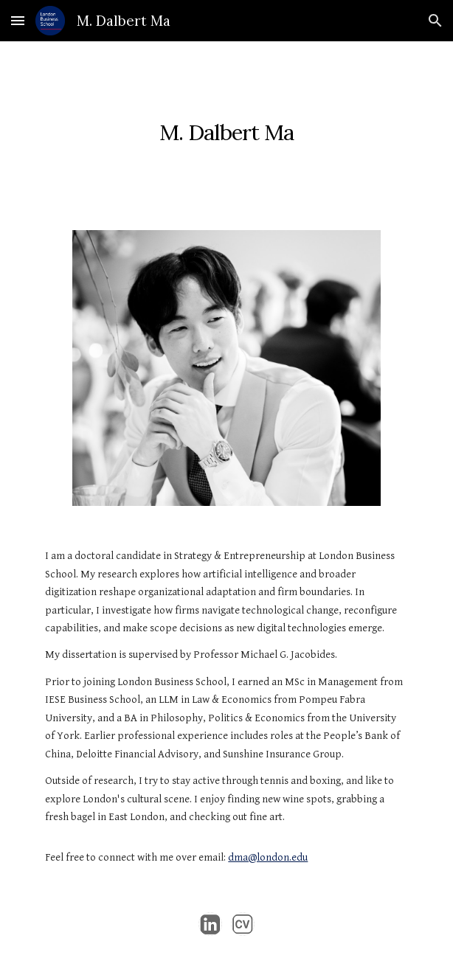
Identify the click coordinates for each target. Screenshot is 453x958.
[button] (17, 20)
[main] (226, 126)
